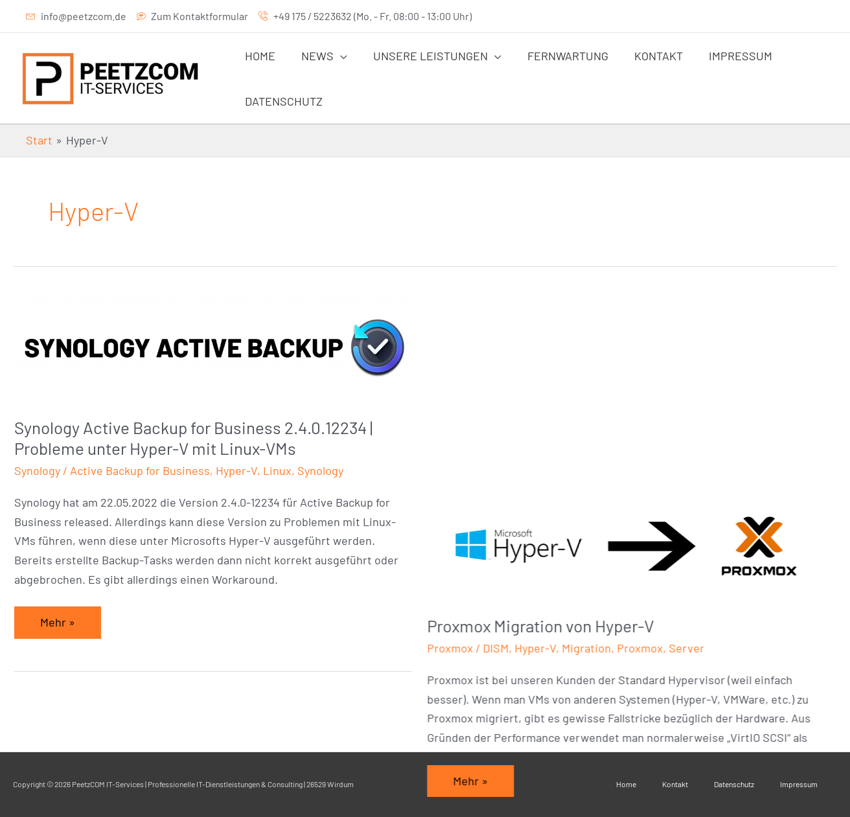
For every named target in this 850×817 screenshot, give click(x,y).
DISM (507, 450)
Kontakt (675, 783)
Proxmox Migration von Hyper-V (551, 427)
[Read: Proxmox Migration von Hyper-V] (637, 346)
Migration (597, 450)
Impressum (799, 783)
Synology (37, 470)
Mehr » (68, 617)
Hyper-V (236, 470)
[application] (336, 55)
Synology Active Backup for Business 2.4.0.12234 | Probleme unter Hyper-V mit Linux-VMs (193, 437)
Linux (277, 470)
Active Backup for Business (140, 470)
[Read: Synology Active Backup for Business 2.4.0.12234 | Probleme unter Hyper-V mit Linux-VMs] (213, 346)
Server (697, 450)
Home (626, 783)
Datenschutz (734, 783)
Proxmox (461, 450)
